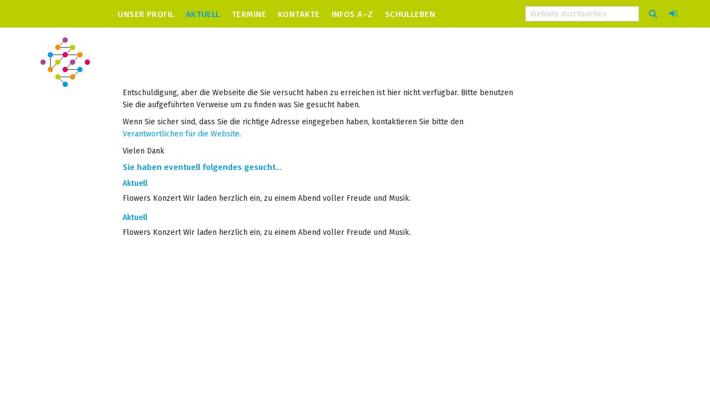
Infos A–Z (352, 14)
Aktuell (203, 14)
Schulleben (410, 14)
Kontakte (299, 14)
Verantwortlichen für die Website (181, 134)
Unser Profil (146, 14)
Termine (249, 14)
